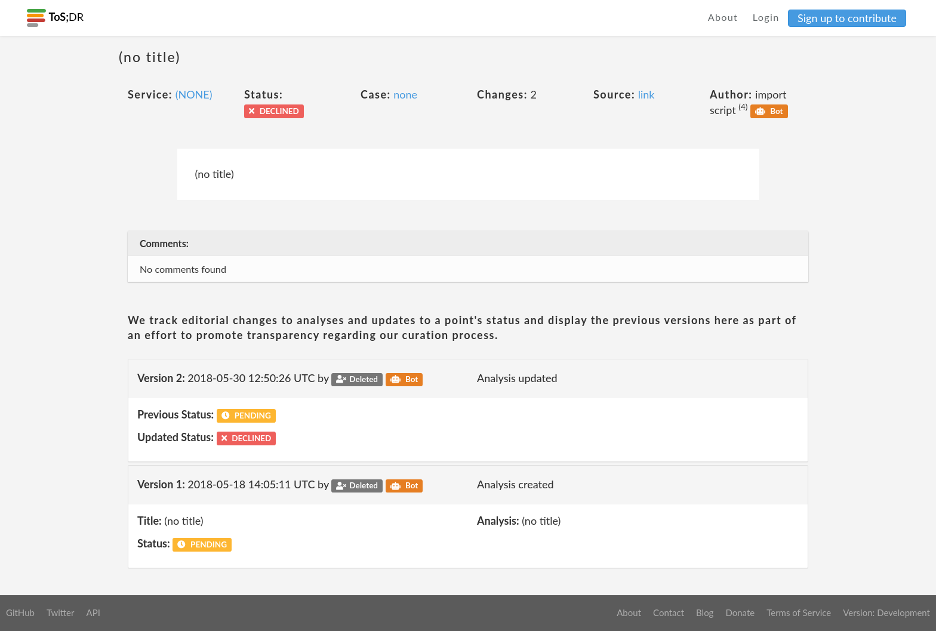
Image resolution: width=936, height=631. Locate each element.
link (646, 94)
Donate (740, 612)
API (93, 612)
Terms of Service (798, 612)
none (405, 94)
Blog (704, 612)
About (723, 17)
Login (766, 17)
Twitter (61, 612)
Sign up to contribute (847, 17)
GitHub (20, 612)
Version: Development (886, 612)
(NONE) (194, 94)
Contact (668, 612)
